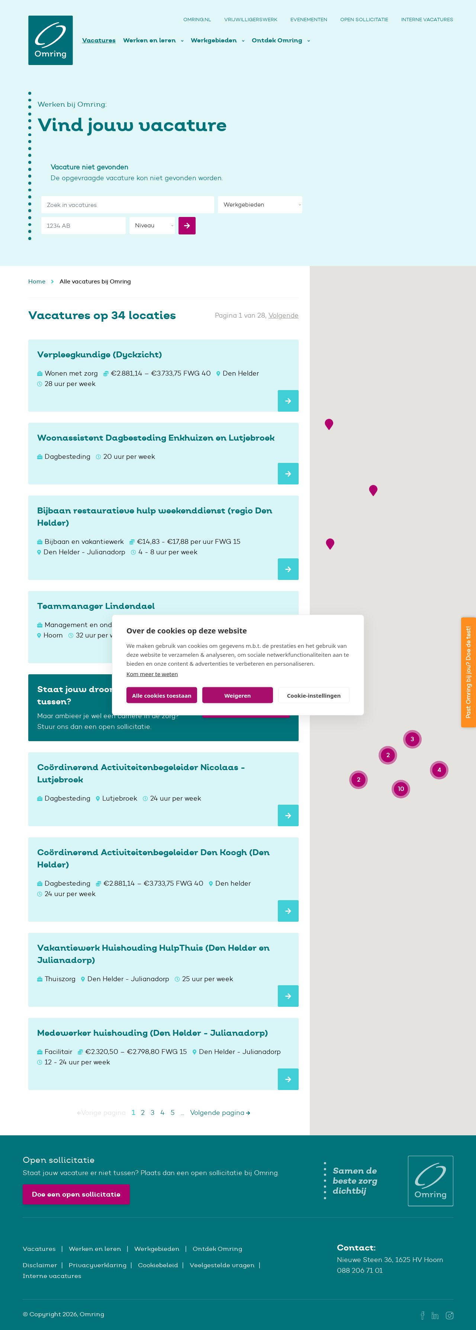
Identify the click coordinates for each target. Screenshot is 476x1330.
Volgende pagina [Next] (220, 1113)
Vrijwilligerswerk (250, 19)
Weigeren (237, 695)
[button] (329, 604)
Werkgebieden (214, 40)
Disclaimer (40, 1265)
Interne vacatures (427, 19)
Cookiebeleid (158, 1265)
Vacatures (99, 40)
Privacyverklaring (97, 1265)
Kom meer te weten (152, 674)
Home (36, 281)
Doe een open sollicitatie (76, 1194)
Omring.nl (197, 19)
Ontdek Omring (278, 40)
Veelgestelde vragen (222, 1265)
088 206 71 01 (360, 1270)
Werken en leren (150, 40)
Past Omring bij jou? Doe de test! (468, 672)
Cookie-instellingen (314, 695)
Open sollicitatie (364, 19)
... (182, 1113)
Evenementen (308, 19)
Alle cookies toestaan (161, 695)
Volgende (283, 315)
